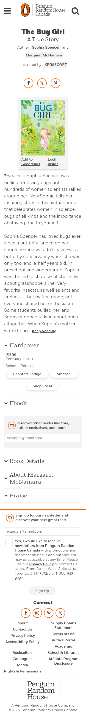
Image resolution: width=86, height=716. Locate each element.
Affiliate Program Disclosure (63, 661)
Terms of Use (63, 634)
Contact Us (22, 629)
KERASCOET (55, 64)
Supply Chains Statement (63, 625)
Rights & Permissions (22, 671)
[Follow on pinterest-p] (48, 614)
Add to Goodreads (30, 161)
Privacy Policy (41, 564)
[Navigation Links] (7, 11)
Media (22, 665)
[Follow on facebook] (25, 614)
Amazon (64, 374)
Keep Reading (44, 331)
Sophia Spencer (46, 47)
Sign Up (42, 591)
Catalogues (22, 659)
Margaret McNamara (44, 55)
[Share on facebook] (28, 83)
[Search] (75, 11)
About (22, 623)
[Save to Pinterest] (55, 83)
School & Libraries (63, 652)
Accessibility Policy (22, 642)
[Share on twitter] (42, 83)
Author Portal (63, 640)
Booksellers (22, 652)
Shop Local (42, 386)
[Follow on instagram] (37, 614)
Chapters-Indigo (27, 374)
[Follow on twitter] (60, 614)
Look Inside (53, 161)
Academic (63, 646)
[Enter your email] (42, 438)
